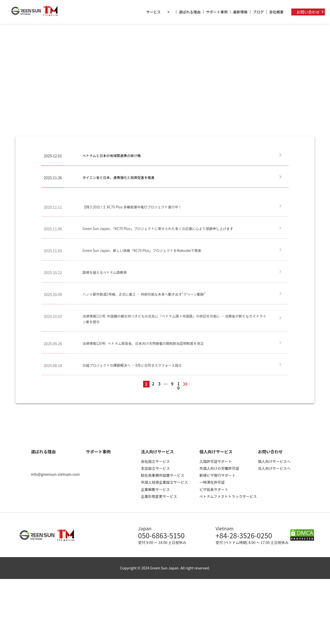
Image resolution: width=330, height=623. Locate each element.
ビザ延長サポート (213, 490)
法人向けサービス (157, 452)
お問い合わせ (308, 12)
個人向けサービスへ (274, 462)
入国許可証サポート (215, 462)
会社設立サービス (155, 462)
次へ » (188, 384)
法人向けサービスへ (274, 469)
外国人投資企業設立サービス (164, 483)
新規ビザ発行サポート (217, 476)
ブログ (258, 12)
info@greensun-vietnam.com (55, 475)
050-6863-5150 (164, 536)
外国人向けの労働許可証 (219, 469)
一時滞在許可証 (212, 483)
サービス (161, 12)
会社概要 (276, 12)
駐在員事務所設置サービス (162, 476)
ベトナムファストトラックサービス (228, 497)
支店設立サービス (155, 469)
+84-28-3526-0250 (248, 536)
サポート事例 (217, 12)
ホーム (9, 32)
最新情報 (240, 12)
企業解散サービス (155, 490)
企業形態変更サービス (159, 497)
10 (178, 385)
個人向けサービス (215, 452)
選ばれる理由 (190, 12)
